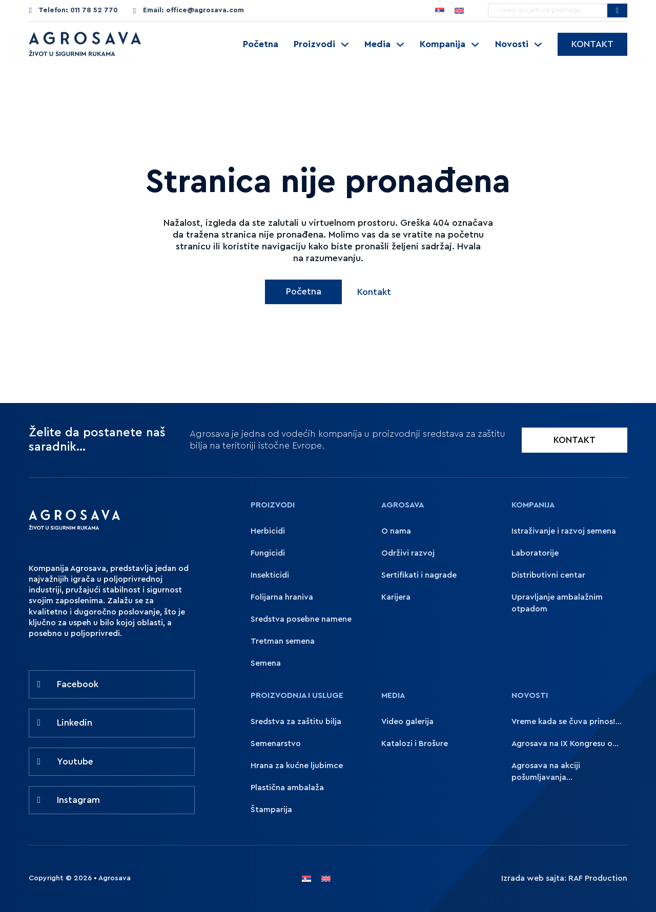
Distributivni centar (548, 575)
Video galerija (407, 721)
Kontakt (592, 44)
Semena (266, 663)
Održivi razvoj (408, 553)
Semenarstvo (276, 743)
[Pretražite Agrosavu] (617, 10)
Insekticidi (270, 575)
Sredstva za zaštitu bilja (296, 721)
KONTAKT (575, 440)
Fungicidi (268, 553)
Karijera (396, 597)
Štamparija (271, 809)
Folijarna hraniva (282, 597)
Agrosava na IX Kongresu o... (565, 743)
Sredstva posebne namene (301, 619)
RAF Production (597, 878)
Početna (260, 44)
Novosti (511, 44)
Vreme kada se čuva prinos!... (566, 721)
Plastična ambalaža (287, 787)
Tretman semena (283, 641)
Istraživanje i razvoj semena (563, 531)
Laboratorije (535, 553)
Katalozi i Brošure (414, 743)
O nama (396, 531)
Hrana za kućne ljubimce (297, 765)
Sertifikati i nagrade (419, 575)
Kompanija (442, 44)
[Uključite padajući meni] (345, 44)
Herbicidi (268, 531)
